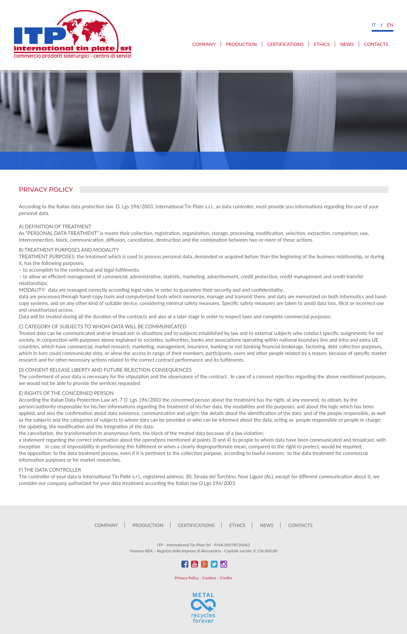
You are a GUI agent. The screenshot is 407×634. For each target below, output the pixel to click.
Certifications (285, 44)
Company (204, 44)
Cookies (209, 577)
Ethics (322, 44)
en (390, 25)
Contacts (376, 44)
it (374, 25)
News (347, 44)
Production (241, 44)
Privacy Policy (187, 577)
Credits (226, 577)
